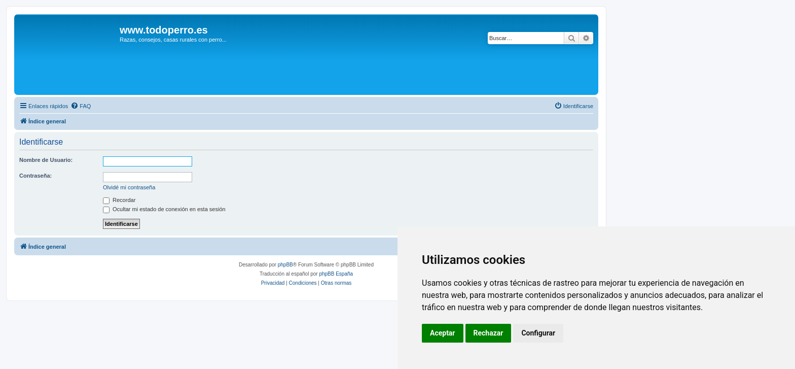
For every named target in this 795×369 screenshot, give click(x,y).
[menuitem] (80, 106)
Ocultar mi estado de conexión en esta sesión (164, 209)
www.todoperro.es (164, 30)
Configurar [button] (538, 333)
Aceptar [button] (442, 333)
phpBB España (336, 274)
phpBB (285, 264)
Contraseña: (35, 176)
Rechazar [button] (488, 333)
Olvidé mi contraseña (129, 187)
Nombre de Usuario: (46, 160)
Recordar (119, 200)
